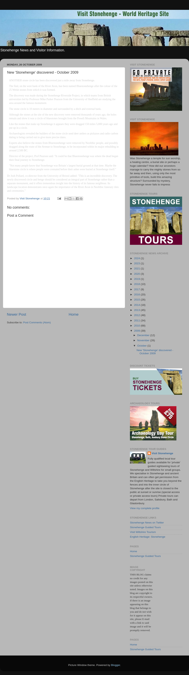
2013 (137, 310)
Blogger (115, 665)
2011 (137, 320)
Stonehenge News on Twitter (147, 522)
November (143, 340)
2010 (137, 325)
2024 (137, 258)
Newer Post (16, 314)
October (142, 345)
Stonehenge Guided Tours (145, 527)
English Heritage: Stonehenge (147, 536)
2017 (137, 289)
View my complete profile (144, 508)
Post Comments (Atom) (37, 322)
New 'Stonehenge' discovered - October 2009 (155, 352)
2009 (137, 330)
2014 (137, 304)
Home (74, 314)
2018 (137, 284)
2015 (137, 299)
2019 (137, 278)
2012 (137, 315)
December (143, 335)
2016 (137, 294)
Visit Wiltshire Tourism (143, 532)
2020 (137, 273)
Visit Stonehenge (162, 453)
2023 (137, 263)
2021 (137, 268)
